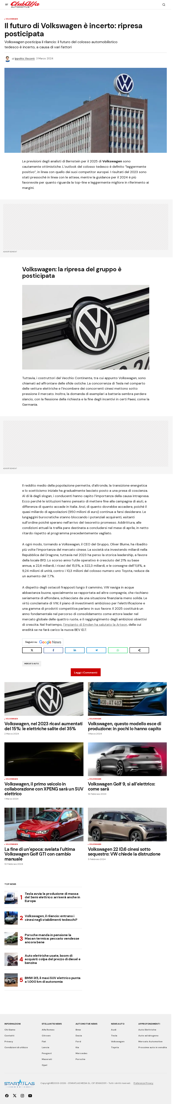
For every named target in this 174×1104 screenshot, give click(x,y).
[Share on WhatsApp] (118, 650)
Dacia (79, 1035)
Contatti (9, 1035)
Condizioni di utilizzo (16, 1047)
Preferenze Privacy (143, 1083)
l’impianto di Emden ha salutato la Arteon (95, 624)
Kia (77, 1047)
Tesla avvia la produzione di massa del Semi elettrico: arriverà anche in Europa (52, 897)
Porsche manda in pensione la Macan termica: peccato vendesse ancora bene (52, 939)
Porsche (80, 1059)
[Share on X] (32, 650)
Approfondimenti (149, 1023)
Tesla (114, 1035)
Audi (113, 1029)
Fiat (44, 1041)
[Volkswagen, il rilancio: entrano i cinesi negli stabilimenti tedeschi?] (11, 918)
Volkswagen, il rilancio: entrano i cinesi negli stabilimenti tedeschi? (51, 918)
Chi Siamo (9, 1029)
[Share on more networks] (139, 650)
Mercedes (81, 1053)
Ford (78, 1041)
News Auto (117, 1023)
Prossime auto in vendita (152, 1047)
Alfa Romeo (48, 1029)
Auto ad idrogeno (148, 1035)
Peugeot (47, 1053)
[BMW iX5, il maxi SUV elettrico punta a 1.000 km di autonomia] (11, 980)
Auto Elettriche (147, 1029)
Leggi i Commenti (85, 672)
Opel (44, 1065)
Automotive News (86, 1023)
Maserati (47, 1059)
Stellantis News (52, 1023)
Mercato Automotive (150, 1041)
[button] (6, 4)
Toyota (115, 1047)
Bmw (78, 1029)
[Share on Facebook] (53, 650)
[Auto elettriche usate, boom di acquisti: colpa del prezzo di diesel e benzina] (11, 959)
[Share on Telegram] (96, 650)
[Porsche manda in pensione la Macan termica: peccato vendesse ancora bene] (11, 938)
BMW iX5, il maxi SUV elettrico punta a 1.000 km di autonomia (53, 980)
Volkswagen (12, 19)
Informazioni (12, 1023)
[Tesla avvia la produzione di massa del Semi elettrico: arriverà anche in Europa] (11, 897)
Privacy (8, 1041)
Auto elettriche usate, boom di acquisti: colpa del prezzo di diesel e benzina (52, 959)
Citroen (46, 1035)
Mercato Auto (31, 664)
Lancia (45, 1047)
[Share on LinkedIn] (75, 650)
